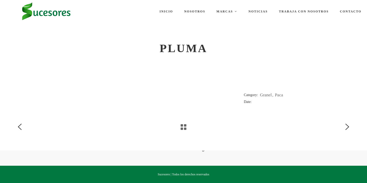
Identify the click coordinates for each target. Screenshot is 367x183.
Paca (279, 95)
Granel (266, 95)
